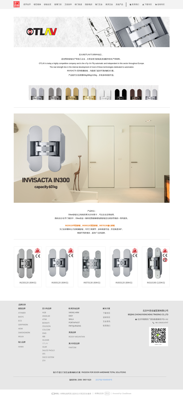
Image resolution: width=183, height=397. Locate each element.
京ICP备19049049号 (103, 379)
